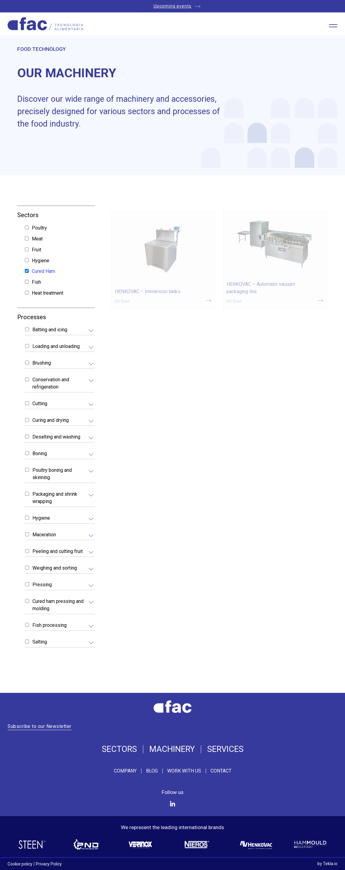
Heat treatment (47, 293)
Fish (36, 282)
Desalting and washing (56, 437)
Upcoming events (172, 6)
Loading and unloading (56, 346)
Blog (152, 771)
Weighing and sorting (54, 568)
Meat (37, 239)
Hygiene (40, 260)
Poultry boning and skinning (52, 473)
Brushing (41, 363)
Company (125, 771)
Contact (221, 771)
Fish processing (49, 625)
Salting (39, 642)
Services (225, 749)
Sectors (119, 749)
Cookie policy (20, 864)
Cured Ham (43, 271)
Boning (39, 453)
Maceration (44, 535)
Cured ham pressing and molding (58, 604)
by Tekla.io (327, 863)
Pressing (42, 584)
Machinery (172, 749)
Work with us (184, 771)
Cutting (39, 403)
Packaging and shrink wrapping (54, 497)
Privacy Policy (49, 864)
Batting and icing (49, 329)
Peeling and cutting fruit (57, 551)
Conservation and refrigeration (50, 383)
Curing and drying (50, 420)
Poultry (39, 228)
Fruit (36, 250)
